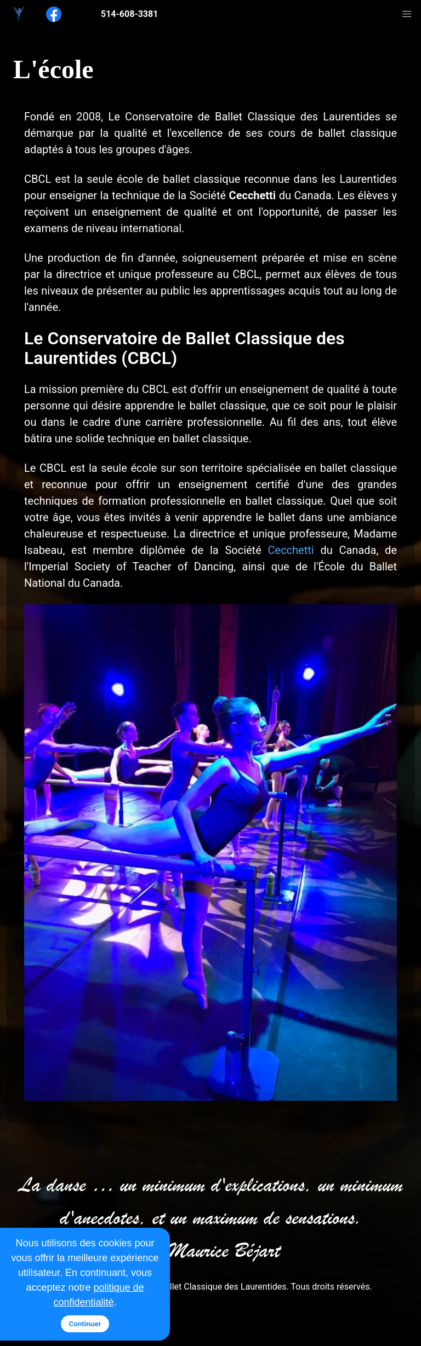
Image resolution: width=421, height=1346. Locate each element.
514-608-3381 (129, 14)
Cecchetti (291, 550)
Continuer (85, 1324)
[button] (406, 14)
